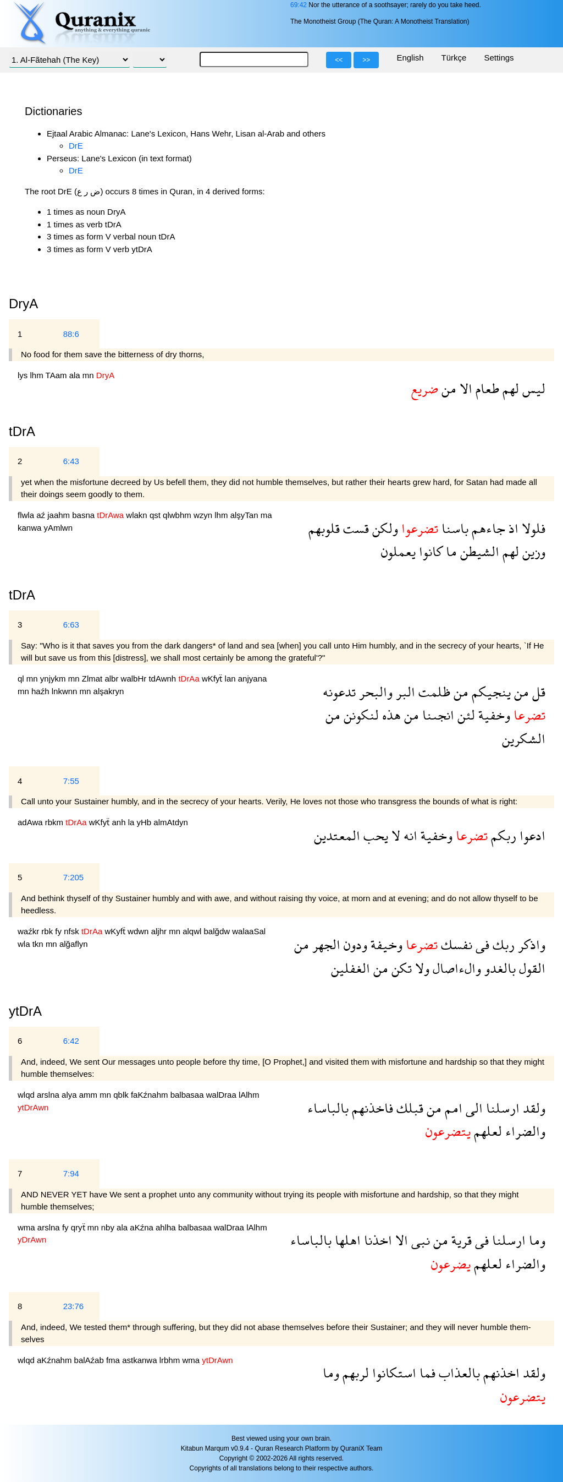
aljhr (160, 931)
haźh (41, 691)
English (409, 57)
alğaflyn (73, 944)
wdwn (139, 931)
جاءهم (486, 528)
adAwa (31, 822)
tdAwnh (163, 678)
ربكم (502, 835)
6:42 (71, 1040)
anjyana (252, 678)
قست (354, 528)
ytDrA (25, 1011)
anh (120, 822)
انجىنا (436, 715)
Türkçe (454, 57)
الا (464, 388)
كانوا (429, 551)
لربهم (354, 1372)
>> (366, 60)
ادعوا (530, 835)
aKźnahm (55, 1360)
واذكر (530, 944)
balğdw (218, 931)
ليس (532, 388)
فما (425, 1372)
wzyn (204, 515)
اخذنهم (500, 1372)
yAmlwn (58, 527)
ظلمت (432, 691)
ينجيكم (489, 691)
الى (472, 1108)
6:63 (71, 624)
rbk (48, 931)
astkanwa (140, 1360)
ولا (420, 968)
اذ (511, 528)
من (447, 388)
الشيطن (478, 551)
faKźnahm (150, 1094)
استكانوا (392, 1372)
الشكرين (523, 738)
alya (70, 1094)
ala (75, 375)
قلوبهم (324, 528)
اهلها (346, 1240)
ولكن (383, 528)
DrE (76, 145)
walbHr (135, 678)
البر (404, 691)
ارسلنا (501, 1108)
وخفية (492, 715)
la (132, 822)
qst (156, 515)
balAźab (90, 1360)
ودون (353, 944)
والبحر (374, 691)
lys (24, 375)
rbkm (55, 822)
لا (394, 835)
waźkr (29, 931)
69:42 (298, 5)
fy (59, 931)
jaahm (59, 515)
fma (114, 1360)
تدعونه (339, 691)
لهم (509, 388)
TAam (57, 375)
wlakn (138, 515)
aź (41, 515)
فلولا (531, 528)
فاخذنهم (371, 1108)
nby (109, 1227)
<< (339, 60)
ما (450, 551)
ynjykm (54, 678)
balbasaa (188, 1094)
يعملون (398, 551)
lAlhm (249, 1094)
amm (89, 1094)
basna (84, 515)
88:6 (71, 334)
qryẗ (79, 1227)
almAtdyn (170, 822)
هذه (390, 715)
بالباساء (328, 1108)
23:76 (73, 1306)
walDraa (222, 1094)
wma (27, 1227)
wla (25, 944)
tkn (39, 944)
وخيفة (384, 944)
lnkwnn (66, 691)
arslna (49, 1094)
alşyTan (245, 515)
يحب (374, 835)
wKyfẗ (116, 931)
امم (451, 1108)
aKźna (143, 1227)
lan (231, 678)
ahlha (167, 1227)
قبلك (408, 1108)
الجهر (324, 944)
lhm (38, 375)
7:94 (71, 1173)
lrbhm (171, 1360)
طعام (485, 388)
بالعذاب (457, 1372)
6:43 (71, 461)
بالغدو (498, 968)
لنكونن (359, 715)
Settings (499, 57)
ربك (502, 944)
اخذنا (376, 1240)
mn (89, 375)
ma (266, 515)
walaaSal (249, 931)
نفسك (455, 944)
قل (537, 691)
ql (22, 678)
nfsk (72, 931)
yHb (145, 822)
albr (112, 678)
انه (408, 835)
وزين (532, 551)
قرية (460, 1240)
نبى (419, 1240)
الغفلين (350, 968)
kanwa (31, 527)
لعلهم (486, 1131)
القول (530, 968)
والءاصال (455, 968)
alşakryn (108, 691)
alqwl (193, 931)
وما (535, 1240)
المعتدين (337, 835)
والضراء (523, 1131)
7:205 (73, 877)
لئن (464, 715)
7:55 (71, 781)
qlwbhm (178, 515)
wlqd (27, 1094)
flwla (27, 515)
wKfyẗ (213, 678)
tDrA (22, 594)
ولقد (532, 1108)
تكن (400, 968)
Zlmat (93, 678)
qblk (122, 1094)
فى (480, 944)
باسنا (453, 528)
